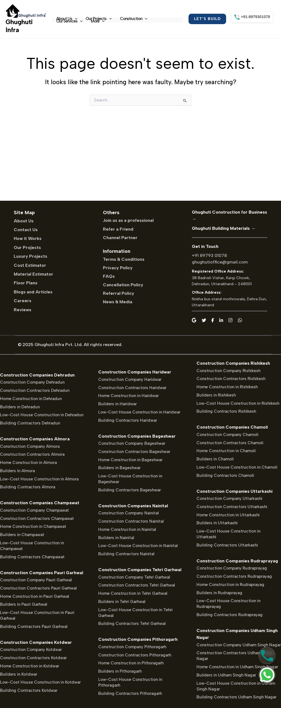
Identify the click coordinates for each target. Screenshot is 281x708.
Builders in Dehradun (20, 406)
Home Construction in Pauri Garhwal (34, 596)
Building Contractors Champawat (32, 556)
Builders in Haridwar (117, 403)
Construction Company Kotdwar (31, 649)
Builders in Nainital (116, 537)
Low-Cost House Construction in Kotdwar (40, 682)
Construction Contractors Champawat (37, 518)
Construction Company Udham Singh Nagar (238, 644)
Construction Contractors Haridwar (132, 387)
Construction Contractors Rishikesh (230, 378)
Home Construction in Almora (28, 462)
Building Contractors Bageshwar (129, 490)
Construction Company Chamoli (227, 434)
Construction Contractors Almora (32, 454)
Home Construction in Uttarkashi (228, 514)
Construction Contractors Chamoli (229, 442)
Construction (133, 19)
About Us (66, 19)
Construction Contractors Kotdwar (33, 657)
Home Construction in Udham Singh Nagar (237, 666)
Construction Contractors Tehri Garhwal (136, 585)
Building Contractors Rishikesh (226, 411)
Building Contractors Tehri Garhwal (132, 623)
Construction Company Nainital (128, 513)
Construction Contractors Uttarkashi (231, 506)
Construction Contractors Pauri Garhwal (38, 588)
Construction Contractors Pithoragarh (134, 655)
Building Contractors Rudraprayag (229, 614)
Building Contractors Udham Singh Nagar (236, 697)
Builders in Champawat (22, 534)
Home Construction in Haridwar (128, 395)
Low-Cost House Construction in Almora (39, 479)
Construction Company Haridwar (129, 379)
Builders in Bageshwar (119, 467)
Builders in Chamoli (215, 459)
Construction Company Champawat (34, 510)
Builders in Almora (17, 470)
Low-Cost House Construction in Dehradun (41, 414)
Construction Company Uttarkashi (229, 498)
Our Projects (99, 19)
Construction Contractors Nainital (131, 521)
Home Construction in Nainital (127, 529)
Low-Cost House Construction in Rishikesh (237, 403)
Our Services (69, 21)
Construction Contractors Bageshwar (134, 451)
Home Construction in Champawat (33, 526)
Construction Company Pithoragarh (132, 646)
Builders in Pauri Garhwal (23, 604)
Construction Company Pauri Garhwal (36, 579)
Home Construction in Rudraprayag (230, 584)
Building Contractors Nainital (126, 553)
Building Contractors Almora (27, 487)
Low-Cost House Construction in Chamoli (236, 467)
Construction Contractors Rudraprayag (234, 576)
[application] (74, 19)
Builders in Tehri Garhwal (121, 601)
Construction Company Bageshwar (131, 443)
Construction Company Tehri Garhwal (134, 577)
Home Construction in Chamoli (226, 450)
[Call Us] (267, 655)
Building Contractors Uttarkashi (227, 545)
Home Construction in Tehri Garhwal (132, 593)
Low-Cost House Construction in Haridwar (139, 412)
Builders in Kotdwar (18, 674)
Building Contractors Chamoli (225, 475)
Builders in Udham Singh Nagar (226, 675)
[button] (207, 19)
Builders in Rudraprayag (219, 592)
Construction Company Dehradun (32, 382)
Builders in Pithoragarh (120, 671)
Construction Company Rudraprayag (231, 568)
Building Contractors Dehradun (30, 423)
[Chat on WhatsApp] (267, 674)
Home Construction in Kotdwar (29, 666)
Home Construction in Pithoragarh (131, 663)
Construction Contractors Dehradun (34, 390)
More (98, 21)
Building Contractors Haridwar (127, 420)
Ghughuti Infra (19, 26)
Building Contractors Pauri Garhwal (34, 626)
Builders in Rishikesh (216, 395)
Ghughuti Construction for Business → (229, 215)
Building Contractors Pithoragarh (130, 693)
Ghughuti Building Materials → (223, 228)
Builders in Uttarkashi (217, 522)
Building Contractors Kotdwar (28, 690)
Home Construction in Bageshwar (130, 459)
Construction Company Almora (30, 446)
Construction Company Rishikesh (228, 370)
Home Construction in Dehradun (31, 398)
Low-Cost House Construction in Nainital (138, 545)
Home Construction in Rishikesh (227, 386)
